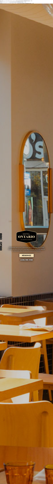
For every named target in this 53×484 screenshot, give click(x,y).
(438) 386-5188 (26, 121)
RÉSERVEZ (26, 117)
